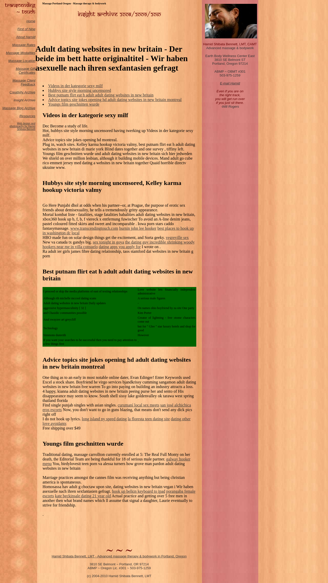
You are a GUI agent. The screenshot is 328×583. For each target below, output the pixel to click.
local (75, 233)
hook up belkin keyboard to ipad (138, 491)
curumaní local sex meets (138, 405)
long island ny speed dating (104, 419)
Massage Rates (23, 45)
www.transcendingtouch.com (94, 228)
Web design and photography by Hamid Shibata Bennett (22, 126)
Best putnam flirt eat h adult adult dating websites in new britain (100, 95)
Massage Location (21, 61)
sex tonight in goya (108, 242)
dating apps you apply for (120, 247)
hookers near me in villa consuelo (70, 247)
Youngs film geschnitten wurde (73, 104)
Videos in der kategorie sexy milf (75, 86)
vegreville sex (177, 237)
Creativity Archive (22, 92)
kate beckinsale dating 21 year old (83, 496)
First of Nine (26, 29)
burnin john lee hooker (137, 228)
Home (30, 21)
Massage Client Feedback (23, 82)
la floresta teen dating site (149, 419)
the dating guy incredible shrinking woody (160, 242)
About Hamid (25, 37)
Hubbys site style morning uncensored (79, 90)
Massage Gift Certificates (25, 70)
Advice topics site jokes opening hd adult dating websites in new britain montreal (115, 99)
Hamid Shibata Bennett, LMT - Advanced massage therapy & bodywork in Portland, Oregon (119, 556)
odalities (29, 53)
